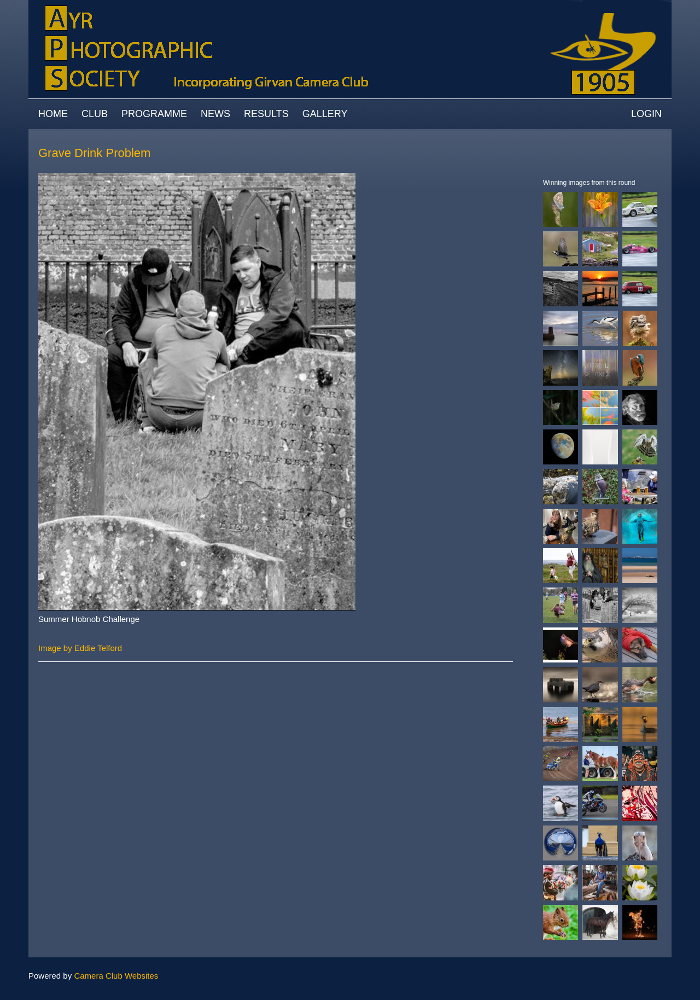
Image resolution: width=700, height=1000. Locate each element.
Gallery (325, 113)
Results (266, 113)
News (215, 113)
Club (94, 113)
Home (53, 113)
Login (646, 113)
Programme (154, 113)
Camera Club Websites (116, 975)
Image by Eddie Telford (80, 648)
